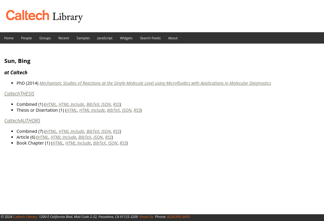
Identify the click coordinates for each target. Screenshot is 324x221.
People (26, 38)
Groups (45, 38)
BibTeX (92, 104)
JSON (106, 104)
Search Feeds (150, 38)
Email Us (147, 216)
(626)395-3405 (178, 216)
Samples (83, 38)
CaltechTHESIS (19, 93)
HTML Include (71, 104)
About (173, 38)
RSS (116, 104)
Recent (64, 38)
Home (9, 38)
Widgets (126, 38)
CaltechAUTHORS (22, 120)
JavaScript (104, 38)
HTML (51, 104)
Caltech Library (25, 216)
